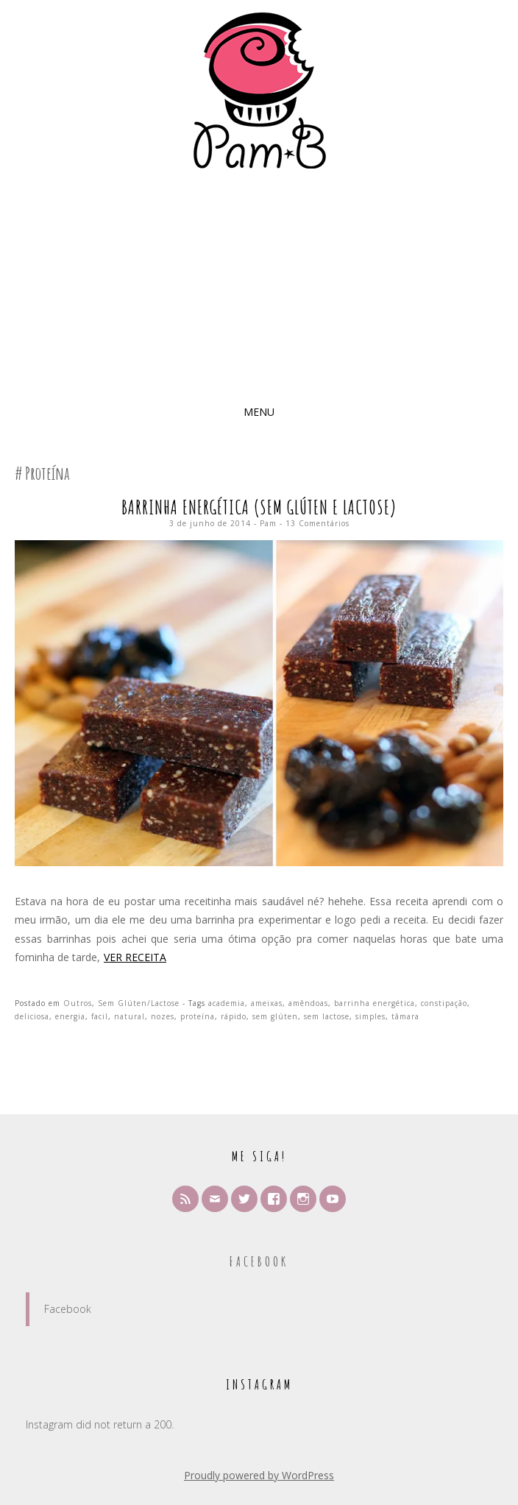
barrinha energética (374, 1003)
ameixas (267, 1003)
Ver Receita (135, 957)
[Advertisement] (259, 287)
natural (129, 1016)
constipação (444, 1003)
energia (70, 1016)
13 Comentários (317, 523)
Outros (77, 1003)
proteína (197, 1016)
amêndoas (308, 1003)
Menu (259, 412)
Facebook (259, 1261)
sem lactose (327, 1016)
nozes (162, 1016)
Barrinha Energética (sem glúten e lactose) (259, 507)
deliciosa (32, 1016)
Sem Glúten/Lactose (139, 1003)
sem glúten (275, 1016)
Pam (268, 523)
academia (226, 1003)
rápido (233, 1016)
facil (99, 1016)
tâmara (405, 1016)
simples (370, 1016)
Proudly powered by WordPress (259, 1475)
